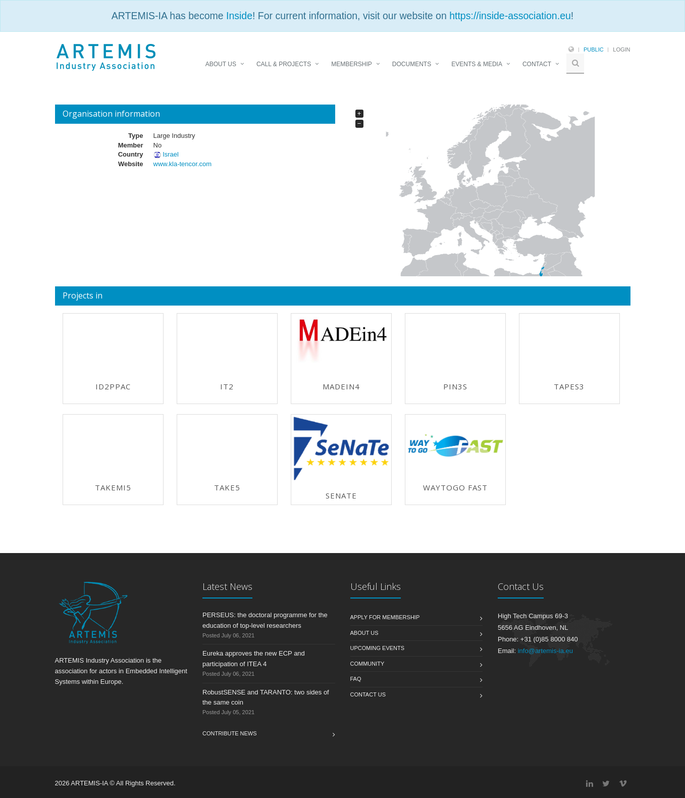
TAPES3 (569, 386)
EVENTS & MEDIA (476, 64)
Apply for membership (385, 617)
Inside (239, 15)
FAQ (355, 679)
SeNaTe (341, 495)
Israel (171, 154)
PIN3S (455, 386)
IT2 (227, 386)
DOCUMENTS (411, 64)
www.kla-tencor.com (182, 164)
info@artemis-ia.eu (545, 651)
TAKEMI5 (113, 487)
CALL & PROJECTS (283, 64)
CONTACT (536, 64)
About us (364, 633)
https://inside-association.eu (510, 15)
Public (594, 49)
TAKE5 (227, 487)
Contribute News (229, 733)
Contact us (368, 694)
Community (367, 664)
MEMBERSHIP (351, 64)
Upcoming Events (377, 648)
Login (621, 49)
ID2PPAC (113, 386)
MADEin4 (341, 386)
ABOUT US (220, 64)
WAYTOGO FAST (455, 487)
